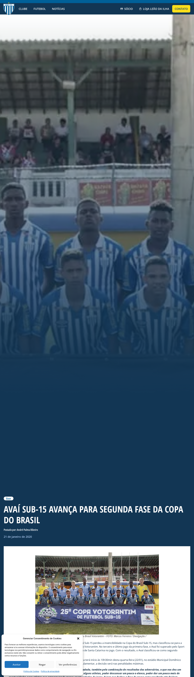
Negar (42, 664)
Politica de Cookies (31, 671)
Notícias (58, 9)
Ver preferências (68, 664)
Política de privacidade (50, 671)
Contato (181, 9)
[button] (78, 638)
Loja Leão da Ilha (154, 9)
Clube (23, 9)
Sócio (126, 9)
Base (8, 498)
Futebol (40, 9)
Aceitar (17, 664)
